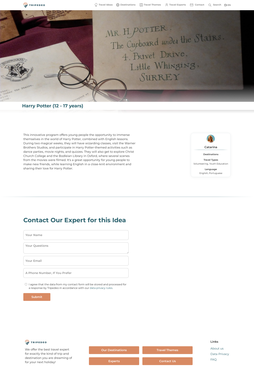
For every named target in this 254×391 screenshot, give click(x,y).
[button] (125, 5)
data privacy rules (101, 288)
